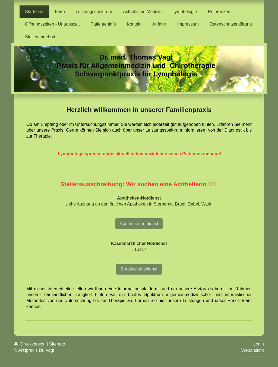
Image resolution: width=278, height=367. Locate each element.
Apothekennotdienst (139, 223)
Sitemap (57, 344)
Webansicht (252, 350)
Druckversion (30, 344)
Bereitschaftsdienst (139, 269)
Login (258, 344)
